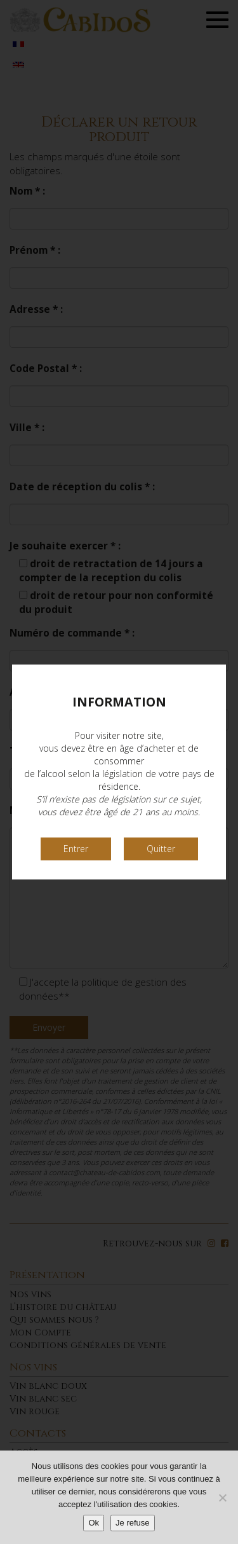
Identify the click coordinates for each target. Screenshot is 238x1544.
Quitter (161, 849)
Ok (93, 1522)
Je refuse (132, 1522)
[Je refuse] (222, 1497)
